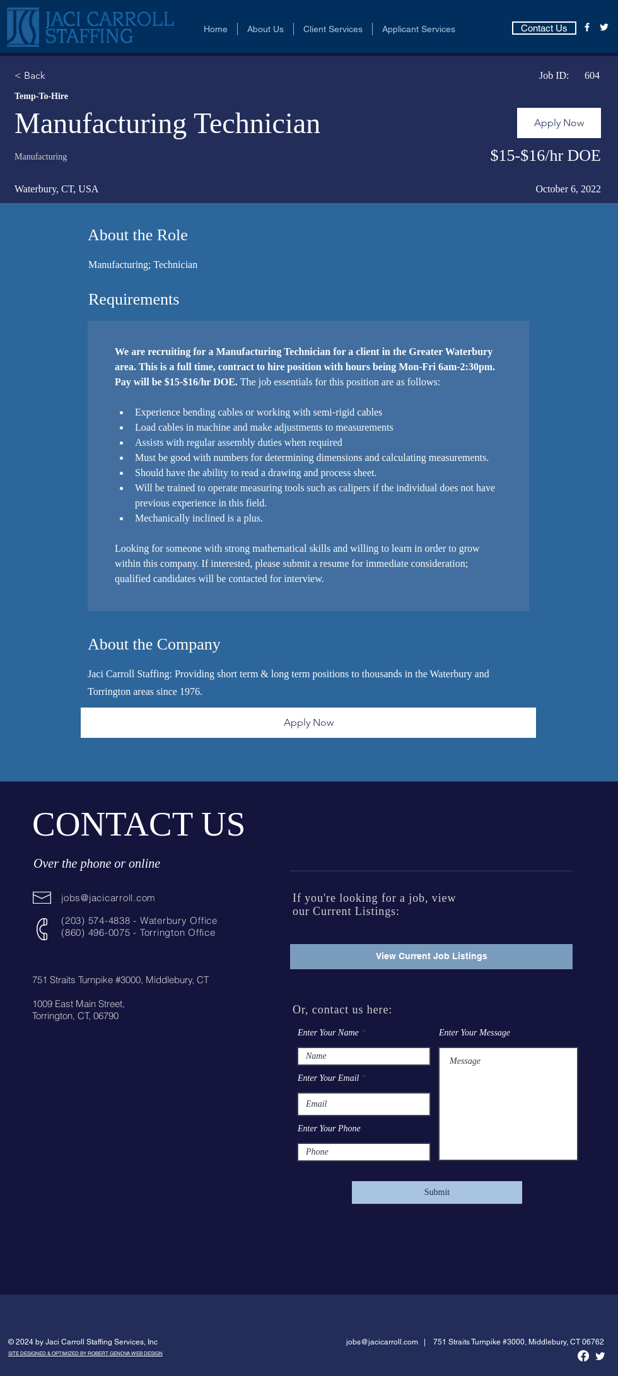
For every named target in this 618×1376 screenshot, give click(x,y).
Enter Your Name (328, 1033)
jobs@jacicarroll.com (108, 898)
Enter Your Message (474, 1033)
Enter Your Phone (329, 1128)
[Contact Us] (544, 28)
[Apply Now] (559, 123)
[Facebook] (587, 27)
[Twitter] (604, 27)
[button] (265, 29)
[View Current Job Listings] (431, 956)
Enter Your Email (328, 1078)
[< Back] (59, 76)
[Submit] (437, 1192)
